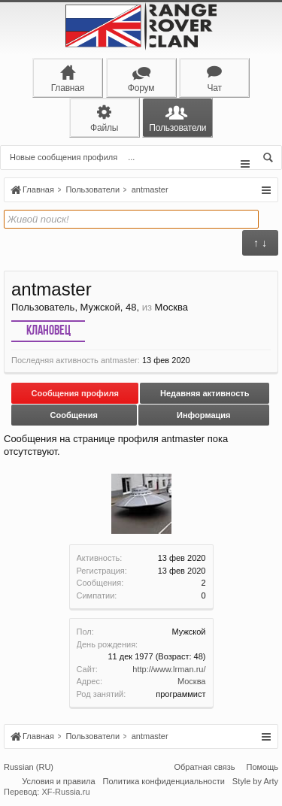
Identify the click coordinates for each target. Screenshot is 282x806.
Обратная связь (204, 766)
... (131, 157)
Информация (203, 415)
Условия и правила (58, 781)
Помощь (263, 766)
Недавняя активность (204, 393)
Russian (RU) (28, 766)
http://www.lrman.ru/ (168, 669)
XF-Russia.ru (65, 791)
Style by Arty (255, 781)
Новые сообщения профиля (63, 157)
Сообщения (74, 415)
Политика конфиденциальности (164, 781)
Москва (191, 681)
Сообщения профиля (75, 393)
